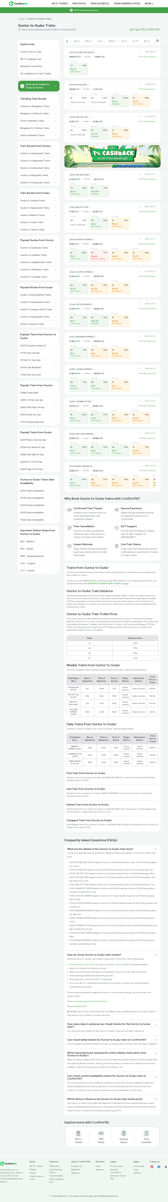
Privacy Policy (116, 1166)
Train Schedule (99, 3)
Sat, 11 (147, 41)
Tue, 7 (100, 41)
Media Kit (75, 1169)
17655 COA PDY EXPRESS (82, 272)
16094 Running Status (147, 373)
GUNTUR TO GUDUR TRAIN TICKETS (104, 583)
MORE (149, 3)
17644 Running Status (147, 309)
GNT (77, 89)
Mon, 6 (88, 41)
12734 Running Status (147, 471)
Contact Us (76, 1166)
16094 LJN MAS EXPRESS (82, 369)
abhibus (99, 1169)
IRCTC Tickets (60, 3)
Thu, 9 (124, 41)
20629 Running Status (147, 244)
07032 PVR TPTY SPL (80, 117)
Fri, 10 (135, 41)
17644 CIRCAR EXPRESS (82, 304)
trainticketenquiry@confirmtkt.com (90, 1001)
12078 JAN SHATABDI (80, 174)
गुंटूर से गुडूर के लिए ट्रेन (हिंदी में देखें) (145, 29)
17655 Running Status (147, 276)
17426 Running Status (147, 212)
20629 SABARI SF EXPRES (82, 239)
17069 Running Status (147, 438)
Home (21, 19)
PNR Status (79, 3)
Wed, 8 (112, 41)
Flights (33, 1169)
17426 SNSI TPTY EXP (80, 207)
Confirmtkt (138, 1166)
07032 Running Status (147, 121)
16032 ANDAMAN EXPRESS (83, 336)
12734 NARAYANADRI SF (82, 466)
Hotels (33, 1173)
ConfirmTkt (119, 964)
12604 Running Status (147, 406)
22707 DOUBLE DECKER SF (83, 52)
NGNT (78, 57)
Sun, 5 (76, 41)
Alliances (75, 1173)
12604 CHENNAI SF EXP (81, 401)
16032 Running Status (147, 341)
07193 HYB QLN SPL (79, 84)
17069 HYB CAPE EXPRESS (82, 434)
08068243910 (80, 1006)
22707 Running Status (147, 57)
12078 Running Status (147, 179)
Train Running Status (127, 3)
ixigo (98, 1166)
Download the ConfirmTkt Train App (86, 964)
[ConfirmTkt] (8, 1165)
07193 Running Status (147, 89)
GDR (102, 57)
